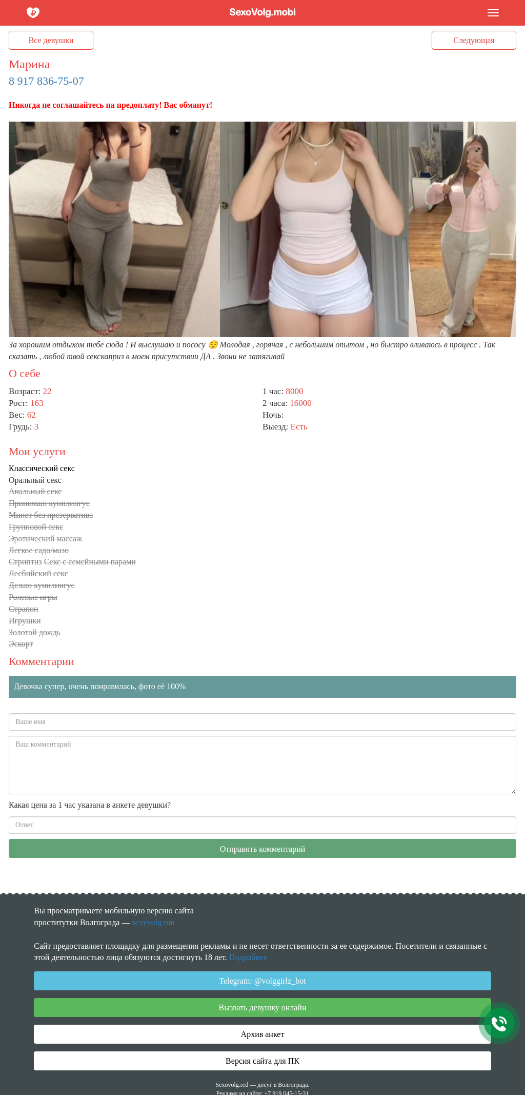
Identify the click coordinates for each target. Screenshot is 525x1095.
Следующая (473, 40)
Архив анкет (263, 1034)
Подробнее (248, 957)
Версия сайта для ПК (262, 1061)
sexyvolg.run (153, 922)
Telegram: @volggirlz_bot (262, 980)
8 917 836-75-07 (46, 80)
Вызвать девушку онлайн (263, 1007)
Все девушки (51, 40)
